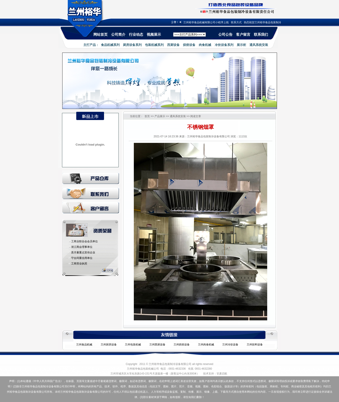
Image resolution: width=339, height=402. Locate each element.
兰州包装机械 (133, 344)
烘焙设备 (189, 45)
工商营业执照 (79, 263)
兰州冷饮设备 (230, 344)
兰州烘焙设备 (182, 344)
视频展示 (154, 34)
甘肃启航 (222, 373)
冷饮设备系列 (224, 45)
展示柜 (241, 45)
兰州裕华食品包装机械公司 (143, 368)
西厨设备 (173, 45)
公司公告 (225, 34)
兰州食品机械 (84, 344)
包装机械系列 (154, 45)
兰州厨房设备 (109, 344)
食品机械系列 (110, 45)
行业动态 (136, 34)
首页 (147, 116)
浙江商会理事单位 (81, 246)
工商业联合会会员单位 (84, 241)
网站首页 (100, 34)
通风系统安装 (258, 45)
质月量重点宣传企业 (83, 252)
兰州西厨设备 (157, 344)
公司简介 (118, 34)
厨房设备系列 (132, 45)
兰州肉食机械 (206, 344)
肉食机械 (205, 45)
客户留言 (243, 34)
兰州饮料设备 (255, 344)
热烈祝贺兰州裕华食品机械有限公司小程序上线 (202, 22)
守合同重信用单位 (81, 258)
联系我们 (261, 34)
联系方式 (237, 22)
